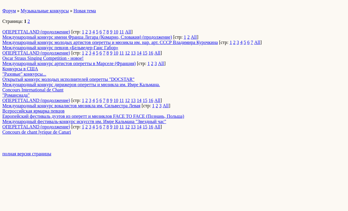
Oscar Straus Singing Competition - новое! (43, 58)
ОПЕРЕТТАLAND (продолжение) (36, 31)
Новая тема (85, 10)
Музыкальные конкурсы (45, 10)
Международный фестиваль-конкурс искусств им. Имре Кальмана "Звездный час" (84, 121)
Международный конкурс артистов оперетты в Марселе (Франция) (69, 63)
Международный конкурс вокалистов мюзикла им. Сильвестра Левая (71, 105)
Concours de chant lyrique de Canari (36, 132)
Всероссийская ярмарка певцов (33, 110)
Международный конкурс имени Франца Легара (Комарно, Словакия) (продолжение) (87, 37)
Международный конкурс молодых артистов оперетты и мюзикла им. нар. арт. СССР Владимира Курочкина (110, 42)
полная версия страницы (26, 153)
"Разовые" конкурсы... (24, 74)
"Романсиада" (16, 95)
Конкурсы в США (20, 68)
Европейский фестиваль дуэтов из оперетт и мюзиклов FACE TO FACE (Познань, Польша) (93, 116)
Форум (9, 10)
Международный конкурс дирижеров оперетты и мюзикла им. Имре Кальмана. (81, 84)
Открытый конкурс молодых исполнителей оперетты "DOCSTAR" (68, 79)
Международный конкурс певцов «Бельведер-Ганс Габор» (60, 47)
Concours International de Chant (32, 89)
